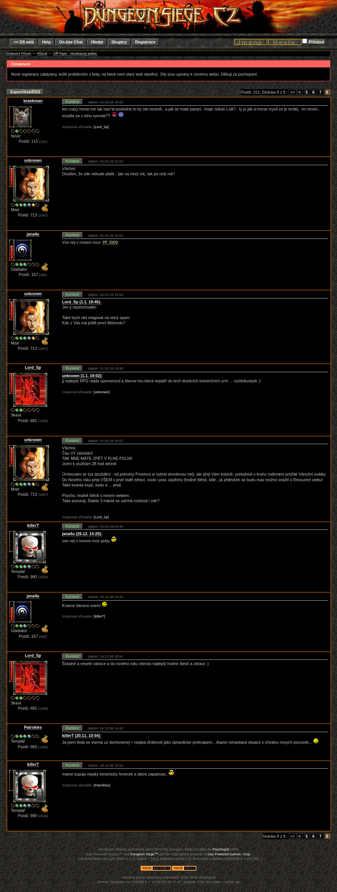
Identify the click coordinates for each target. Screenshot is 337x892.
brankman (33, 100)
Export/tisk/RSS (25, 91)
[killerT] (99, 616)
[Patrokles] (102, 785)
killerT (33, 525)
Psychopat (220, 849)
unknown (33, 160)
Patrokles (33, 727)
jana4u (33, 234)
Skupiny (119, 42)
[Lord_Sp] (101, 127)
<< (292, 92)
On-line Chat (71, 42)
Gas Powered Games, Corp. (229, 854)
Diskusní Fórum (19, 53)
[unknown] (102, 392)
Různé (42, 53)
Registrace (145, 42)
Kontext (72, 101)
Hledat (97, 42)
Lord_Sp (33, 367)
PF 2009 (109, 242)
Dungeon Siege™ (144, 854)
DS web (24, 42)
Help (46, 42)
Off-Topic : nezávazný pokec (75, 53)
